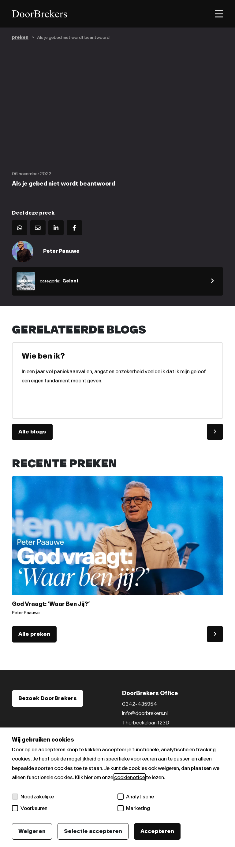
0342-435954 (139, 704)
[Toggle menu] (219, 14)
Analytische (136, 796)
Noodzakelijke (33, 796)
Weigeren (32, 831)
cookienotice (129, 777)
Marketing (134, 808)
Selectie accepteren (93, 831)
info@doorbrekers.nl (145, 713)
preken (20, 37)
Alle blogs (32, 431)
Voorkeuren (29, 808)
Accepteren (157, 831)
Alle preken (34, 634)
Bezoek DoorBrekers (47, 698)
